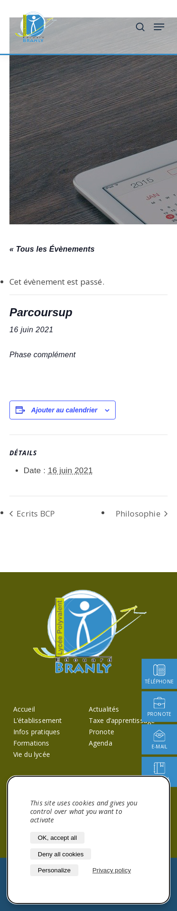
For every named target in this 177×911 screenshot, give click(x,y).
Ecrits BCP (35, 513)
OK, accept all (57, 837)
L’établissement (37, 720)
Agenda (100, 743)
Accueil (24, 709)
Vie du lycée (31, 754)
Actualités (104, 709)
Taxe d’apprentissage (122, 720)
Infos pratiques (36, 731)
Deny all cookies (61, 854)
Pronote (101, 731)
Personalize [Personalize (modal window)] (54, 870)
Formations (31, 743)
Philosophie (139, 513)
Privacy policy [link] (112, 870)
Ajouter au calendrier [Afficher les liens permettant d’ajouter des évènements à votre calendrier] (64, 410)
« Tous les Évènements (52, 249)
